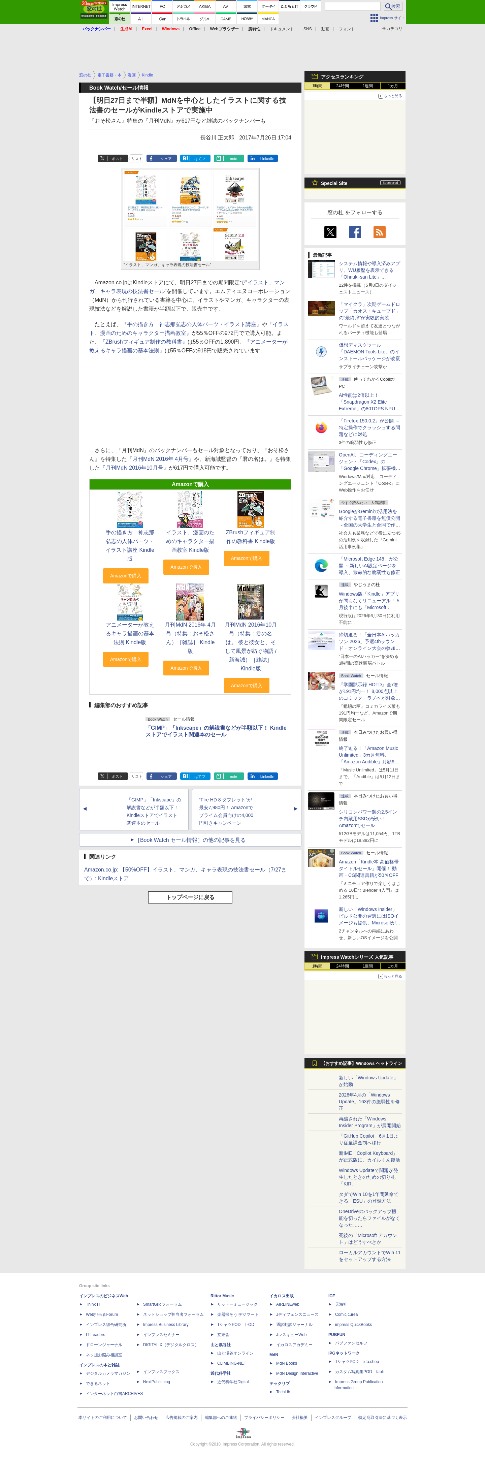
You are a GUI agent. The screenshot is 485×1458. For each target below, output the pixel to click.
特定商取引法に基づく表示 (382, 1417)
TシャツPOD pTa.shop (357, 1361)
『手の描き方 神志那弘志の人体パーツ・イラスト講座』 (192, 324)
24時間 (342, 86)
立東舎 (223, 1334)
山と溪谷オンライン (235, 1353)
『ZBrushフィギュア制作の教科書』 (144, 342)
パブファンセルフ (351, 1343)
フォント (347, 29)
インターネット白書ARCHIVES (114, 1393)
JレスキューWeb (291, 1334)
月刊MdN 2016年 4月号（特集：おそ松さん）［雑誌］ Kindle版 (190, 638)
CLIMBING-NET (231, 1363)
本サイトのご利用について (102, 1417)
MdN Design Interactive (297, 1373)
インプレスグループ (333, 1417)
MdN (273, 1355)
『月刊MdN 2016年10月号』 (134, 468)
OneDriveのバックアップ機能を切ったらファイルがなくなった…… (369, 1218)
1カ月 (393, 86)
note (233, 159)
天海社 (341, 1304)
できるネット (98, 1383)
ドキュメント (282, 29)
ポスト (117, 159)
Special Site (334, 183)
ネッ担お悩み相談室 (104, 1355)
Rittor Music (222, 1296)
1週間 (368, 86)
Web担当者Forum (102, 1314)
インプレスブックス (161, 1371)
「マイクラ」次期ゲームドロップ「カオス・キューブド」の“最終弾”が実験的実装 (369, 311)
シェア (166, 159)
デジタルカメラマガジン (108, 1373)
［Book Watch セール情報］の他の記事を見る (190, 840)
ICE (331, 1296)
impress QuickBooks (353, 1324)
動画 (325, 29)
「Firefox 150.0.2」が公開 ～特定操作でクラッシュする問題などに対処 (369, 427)
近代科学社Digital (233, 1382)
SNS (307, 29)
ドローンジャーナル (104, 1344)
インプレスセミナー (161, 1334)
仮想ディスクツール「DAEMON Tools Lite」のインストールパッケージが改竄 (369, 351)
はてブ (199, 159)
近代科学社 (221, 1373)
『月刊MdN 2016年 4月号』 (160, 459)
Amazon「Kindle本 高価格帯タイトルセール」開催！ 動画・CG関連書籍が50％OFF (369, 868)
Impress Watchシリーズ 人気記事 (357, 957)
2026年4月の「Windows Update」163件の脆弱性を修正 (369, 1101)
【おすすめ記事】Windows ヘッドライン (361, 1063)
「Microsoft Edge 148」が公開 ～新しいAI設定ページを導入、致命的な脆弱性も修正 (369, 565)
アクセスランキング (342, 77)
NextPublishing (156, 1382)
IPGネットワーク (344, 1353)
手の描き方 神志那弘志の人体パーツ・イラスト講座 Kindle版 (129, 546)
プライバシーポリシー (264, 1417)
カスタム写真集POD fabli (359, 1371)
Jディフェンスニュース (297, 1314)
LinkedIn (267, 159)
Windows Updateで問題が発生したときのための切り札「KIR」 (368, 1177)
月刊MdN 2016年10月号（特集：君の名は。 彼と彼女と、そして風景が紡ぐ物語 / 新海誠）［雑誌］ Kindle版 (251, 646)
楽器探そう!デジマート (238, 1314)
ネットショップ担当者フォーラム (173, 1314)
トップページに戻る (190, 897)
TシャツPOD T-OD (235, 1324)
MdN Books (286, 1363)
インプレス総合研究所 (106, 1324)
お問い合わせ (146, 1417)
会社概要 (300, 1417)
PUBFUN (336, 1334)
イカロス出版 (281, 1296)
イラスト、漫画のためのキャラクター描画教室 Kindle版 (190, 541)
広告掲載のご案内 (181, 1417)
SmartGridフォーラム (162, 1304)
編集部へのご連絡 (221, 1417)
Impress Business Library (166, 1324)
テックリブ (279, 1383)
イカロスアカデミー (294, 1344)
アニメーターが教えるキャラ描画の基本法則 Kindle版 (130, 633)
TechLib (283, 1392)
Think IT (93, 1304)
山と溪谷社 (221, 1344)
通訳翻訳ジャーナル (294, 1324)
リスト (136, 159)
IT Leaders (95, 1334)
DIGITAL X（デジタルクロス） (171, 1344)
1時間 (317, 86)
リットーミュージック (237, 1304)
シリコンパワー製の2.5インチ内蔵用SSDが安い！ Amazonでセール (368, 818)
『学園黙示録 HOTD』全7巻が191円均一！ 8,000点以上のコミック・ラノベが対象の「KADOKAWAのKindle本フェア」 (369, 698)
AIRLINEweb (287, 1304)
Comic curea (346, 1314)
